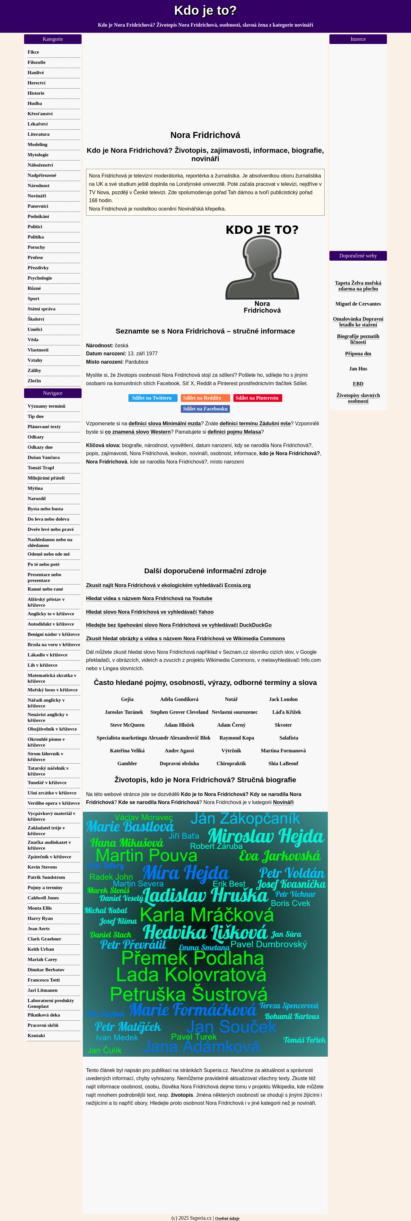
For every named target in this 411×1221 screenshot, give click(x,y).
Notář (231, 699)
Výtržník (231, 750)
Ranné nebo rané (45, 589)
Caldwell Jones (43, 897)
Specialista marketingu (122, 737)
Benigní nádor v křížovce (54, 634)
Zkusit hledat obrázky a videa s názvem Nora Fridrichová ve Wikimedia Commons (185, 638)
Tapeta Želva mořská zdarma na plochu (358, 285)
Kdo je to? (205, 10)
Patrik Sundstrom (46, 877)
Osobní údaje (227, 1218)
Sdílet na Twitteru (153, 398)
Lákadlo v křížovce (47, 654)
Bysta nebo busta (45, 508)
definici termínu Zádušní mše (255, 423)
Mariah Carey (42, 959)
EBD (358, 383)
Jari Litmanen (42, 990)
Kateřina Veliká (127, 750)
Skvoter (283, 725)
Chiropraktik (231, 763)
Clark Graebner (44, 938)
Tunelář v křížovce (47, 782)
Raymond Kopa (237, 737)
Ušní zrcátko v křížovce (52, 792)
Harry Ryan (40, 918)
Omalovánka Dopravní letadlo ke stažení (358, 321)
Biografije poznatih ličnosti (358, 339)
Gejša (127, 699)
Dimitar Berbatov (46, 969)
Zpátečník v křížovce (49, 856)
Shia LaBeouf (283, 763)
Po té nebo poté (43, 564)
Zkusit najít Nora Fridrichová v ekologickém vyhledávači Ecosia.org (168, 585)
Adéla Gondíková (179, 699)
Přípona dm (358, 353)
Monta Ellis (40, 908)
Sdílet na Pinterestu (257, 398)
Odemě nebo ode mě (49, 554)
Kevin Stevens (42, 867)
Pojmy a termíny (45, 887)
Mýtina (35, 488)
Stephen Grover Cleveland (179, 712)
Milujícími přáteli (46, 478)
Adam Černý (231, 725)
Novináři (283, 802)
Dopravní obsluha (179, 763)
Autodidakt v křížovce (51, 624)
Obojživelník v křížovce (52, 729)
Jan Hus (358, 368)
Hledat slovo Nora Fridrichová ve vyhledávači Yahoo (150, 612)
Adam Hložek (179, 725)
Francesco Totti (44, 980)
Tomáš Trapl (41, 467)
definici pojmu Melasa (234, 432)
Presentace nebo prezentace (44, 577)
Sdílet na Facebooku (205, 408)
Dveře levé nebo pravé (51, 529)
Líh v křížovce (42, 665)
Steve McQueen (127, 725)
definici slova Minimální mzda (165, 423)
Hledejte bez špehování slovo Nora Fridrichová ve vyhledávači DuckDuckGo (179, 625)
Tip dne (36, 416)
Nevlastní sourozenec (235, 712)
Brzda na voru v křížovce (54, 644)
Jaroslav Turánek (124, 712)
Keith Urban (41, 949)
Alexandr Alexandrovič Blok (179, 737)
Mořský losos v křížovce (53, 689)
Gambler (127, 763)
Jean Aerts (39, 928)
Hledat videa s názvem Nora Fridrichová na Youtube (149, 598)
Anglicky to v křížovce (51, 613)
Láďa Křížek (286, 712)
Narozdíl (37, 498)
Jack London (283, 699)
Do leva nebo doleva (48, 519)
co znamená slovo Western (138, 432)
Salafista (288, 737)
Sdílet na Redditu (205, 398)
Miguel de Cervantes (358, 304)
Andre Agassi (179, 750)
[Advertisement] (205, 79)
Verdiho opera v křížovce (54, 803)
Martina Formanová (283, 750)
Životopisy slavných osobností (358, 398)
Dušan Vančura (44, 457)
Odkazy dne (40, 447)
